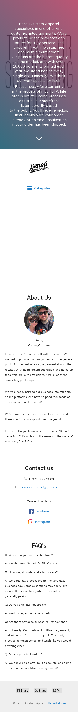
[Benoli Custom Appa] (39, 167)
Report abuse (57, 703)
